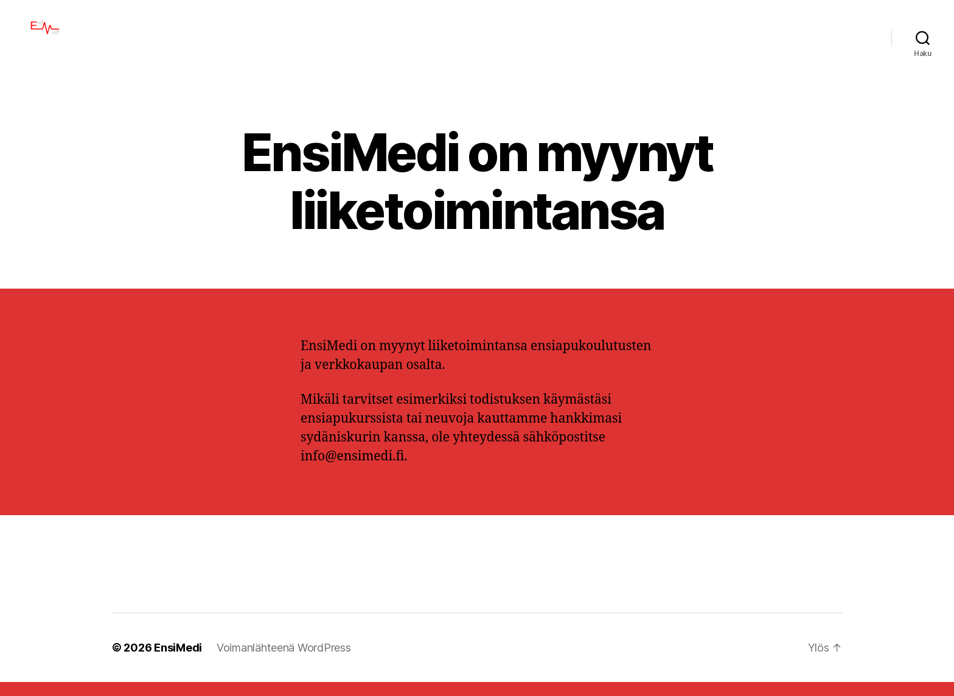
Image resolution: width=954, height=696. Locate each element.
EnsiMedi (178, 661)
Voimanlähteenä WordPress (284, 661)
